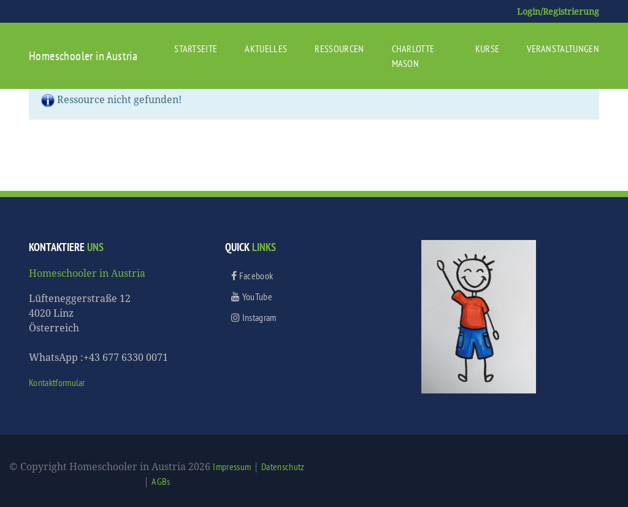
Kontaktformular (57, 382)
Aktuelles (266, 48)
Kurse (487, 48)
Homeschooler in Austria (83, 56)
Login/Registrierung (558, 11)
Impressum (232, 466)
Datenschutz (283, 466)
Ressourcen (339, 48)
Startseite (195, 48)
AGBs (160, 481)
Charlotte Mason (413, 55)
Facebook (252, 275)
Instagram (254, 317)
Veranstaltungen (563, 48)
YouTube (251, 296)
